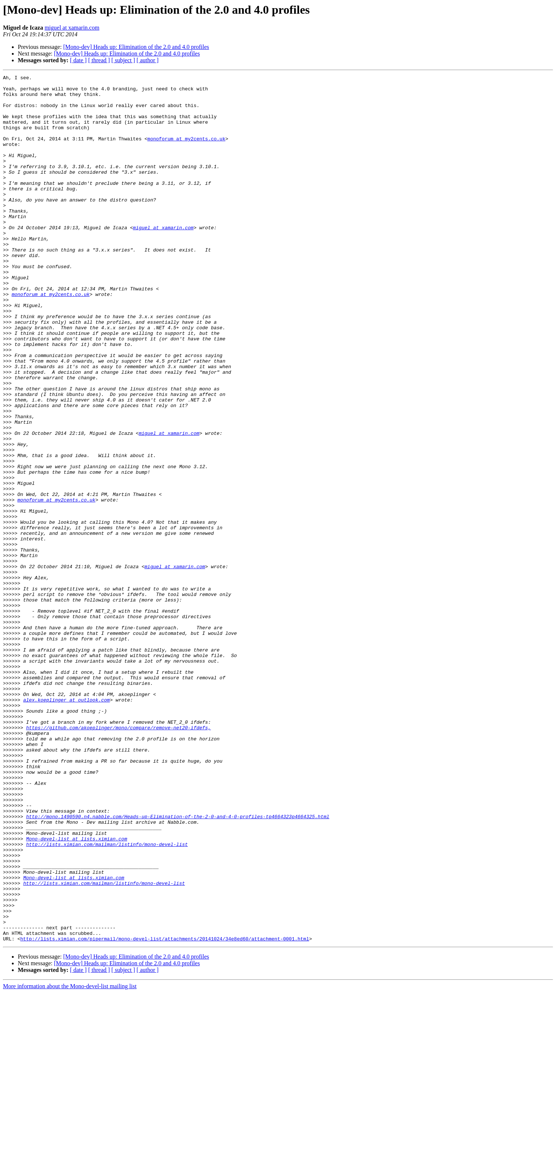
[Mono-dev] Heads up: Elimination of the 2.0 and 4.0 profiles (136, 47)
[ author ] (148, 60)
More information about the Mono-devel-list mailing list (70, 1159)
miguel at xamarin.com (71, 27)
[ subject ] (123, 60)
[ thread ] (99, 60)
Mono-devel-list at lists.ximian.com (76, 992)
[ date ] (78, 60)
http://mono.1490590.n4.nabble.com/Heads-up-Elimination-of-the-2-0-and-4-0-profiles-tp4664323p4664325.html (177, 965)
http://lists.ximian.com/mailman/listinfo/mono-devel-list (107, 998)
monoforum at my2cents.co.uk (186, 152)
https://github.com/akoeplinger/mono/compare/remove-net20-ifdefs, (118, 858)
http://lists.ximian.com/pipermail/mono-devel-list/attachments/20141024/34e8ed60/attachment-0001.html (164, 1112)
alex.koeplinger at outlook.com (66, 825)
